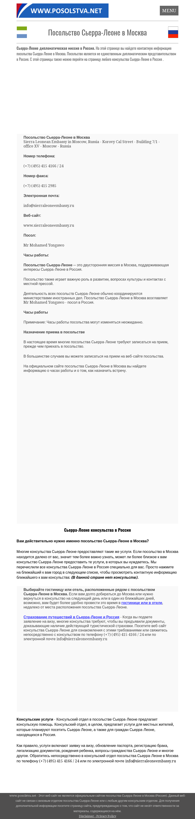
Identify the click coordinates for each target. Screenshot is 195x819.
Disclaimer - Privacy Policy (97, 816)
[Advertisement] (97, 96)
